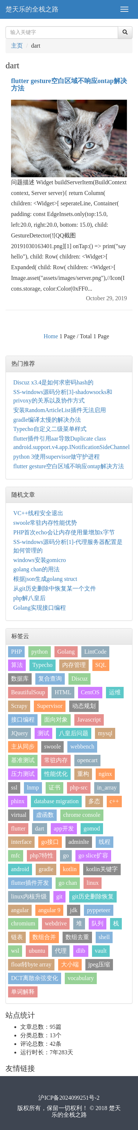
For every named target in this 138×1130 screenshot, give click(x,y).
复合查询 (50, 678)
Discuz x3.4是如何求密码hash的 (53, 382)
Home (50, 336)
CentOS (90, 692)
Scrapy (19, 706)
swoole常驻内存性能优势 (45, 523)
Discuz (79, 678)
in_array (107, 787)
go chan (68, 883)
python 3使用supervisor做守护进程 (56, 456)
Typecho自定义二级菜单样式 (49, 429)
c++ (114, 801)
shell (104, 937)
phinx (17, 801)
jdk (73, 910)
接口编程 (23, 719)
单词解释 (23, 992)
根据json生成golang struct (45, 579)
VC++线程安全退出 (38, 513)
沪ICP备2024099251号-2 (68, 1098)
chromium (23, 923)
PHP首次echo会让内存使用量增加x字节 (64, 532)
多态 (94, 801)
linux (92, 883)
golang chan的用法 (36, 569)
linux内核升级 (29, 896)
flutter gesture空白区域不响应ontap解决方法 (69, 84)
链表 (17, 937)
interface (21, 842)
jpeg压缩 (99, 964)
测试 (43, 733)
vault (101, 951)
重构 (83, 774)
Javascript (89, 719)
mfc (15, 855)
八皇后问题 (73, 733)
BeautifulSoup (28, 692)
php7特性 (41, 855)
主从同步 (23, 746)
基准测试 (23, 760)
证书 (54, 787)
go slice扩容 (93, 855)
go (66, 855)
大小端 (70, 964)
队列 (97, 923)
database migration (56, 801)
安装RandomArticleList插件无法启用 (59, 410)
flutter (18, 828)
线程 (104, 842)
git (59, 896)
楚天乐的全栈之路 (32, 9)
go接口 (50, 842)
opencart (87, 760)
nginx (105, 774)
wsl (15, 951)
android (20, 869)
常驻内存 (56, 760)
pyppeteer (98, 910)
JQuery (19, 733)
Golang (66, 651)
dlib (80, 951)
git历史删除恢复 (93, 896)
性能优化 (56, 774)
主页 (17, 45)
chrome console (81, 815)
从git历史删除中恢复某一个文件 (54, 588)
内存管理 (74, 665)
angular (20, 910)
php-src (79, 787)
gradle (46, 869)
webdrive (56, 923)
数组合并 (44, 937)
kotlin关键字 (101, 869)
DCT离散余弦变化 (34, 978)
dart (39, 828)
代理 (61, 951)
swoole (52, 746)
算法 (17, 665)
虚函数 (45, 815)
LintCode (95, 651)
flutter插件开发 (30, 883)
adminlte (78, 842)
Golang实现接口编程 (39, 608)
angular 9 (49, 910)
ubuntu (37, 951)
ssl (14, 787)
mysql (105, 733)
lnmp (33, 787)
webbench (82, 746)
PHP (16, 651)
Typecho (42, 665)
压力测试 (23, 774)
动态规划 (84, 706)
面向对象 (56, 719)
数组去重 (77, 937)
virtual (18, 815)
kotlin (70, 869)
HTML (62, 692)
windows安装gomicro (39, 560)
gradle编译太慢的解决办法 (47, 420)
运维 (115, 692)
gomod (92, 828)
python (39, 651)
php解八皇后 (29, 598)
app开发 (64, 828)
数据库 (20, 678)
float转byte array (31, 964)
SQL (100, 665)
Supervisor (49, 706)
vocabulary (81, 978)
